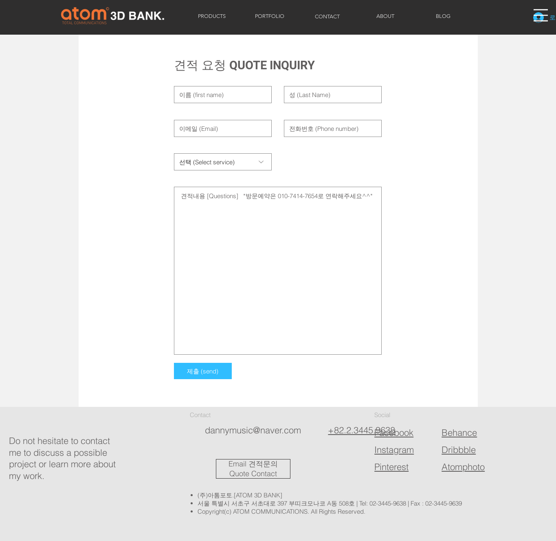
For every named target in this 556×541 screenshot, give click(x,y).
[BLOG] (443, 16)
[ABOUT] (385, 16)
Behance (459, 432)
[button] (541, 15)
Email (237, 463)
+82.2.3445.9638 (361, 430)
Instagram (394, 449)
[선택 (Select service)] (223, 161)
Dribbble (459, 449)
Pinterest (391, 467)
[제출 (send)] (203, 371)
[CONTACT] (327, 17)
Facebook (393, 432)
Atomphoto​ (463, 467)
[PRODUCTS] (212, 16)
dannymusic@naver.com (253, 430)
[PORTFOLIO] (270, 16)
